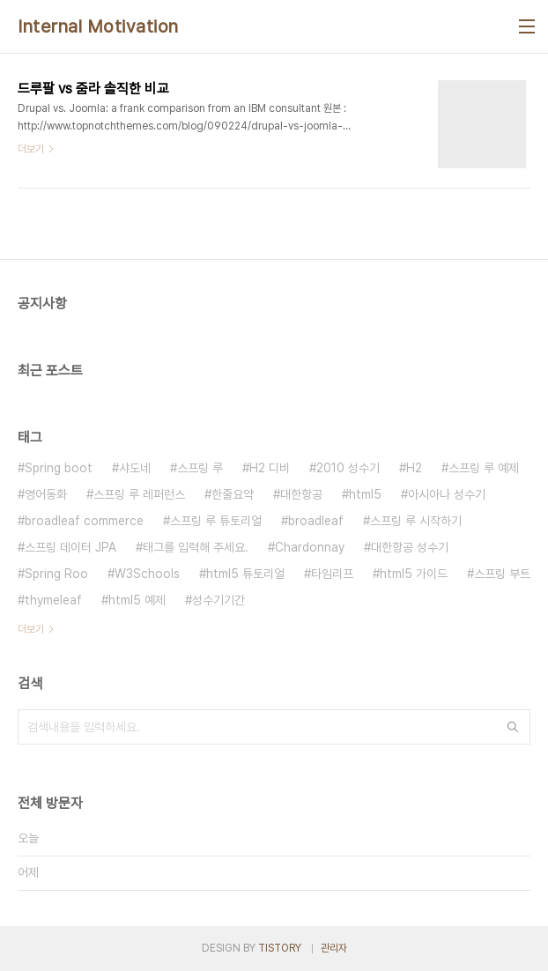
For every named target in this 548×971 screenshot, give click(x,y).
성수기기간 (218, 600)
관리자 (334, 948)
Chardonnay (309, 547)
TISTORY (279, 948)
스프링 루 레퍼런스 (139, 494)
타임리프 (332, 574)
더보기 (31, 629)
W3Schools (147, 574)
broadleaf (316, 521)
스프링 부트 (502, 574)
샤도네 (135, 468)
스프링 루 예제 (483, 468)
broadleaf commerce (84, 521)
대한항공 (301, 494)
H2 (414, 468)
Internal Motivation (98, 26)
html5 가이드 (414, 574)
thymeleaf (53, 600)
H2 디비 (269, 468)
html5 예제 (137, 600)
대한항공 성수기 (409, 547)
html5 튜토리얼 (245, 574)
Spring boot (59, 468)
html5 (365, 494)
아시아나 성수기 (446, 494)
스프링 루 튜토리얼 (216, 521)
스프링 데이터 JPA (70, 547)
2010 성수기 (348, 468)
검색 (512, 727)
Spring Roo (56, 574)
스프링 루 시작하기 (416, 521)
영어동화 (46, 494)
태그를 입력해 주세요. (195, 547)
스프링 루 (200, 468)
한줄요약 (232, 494)
